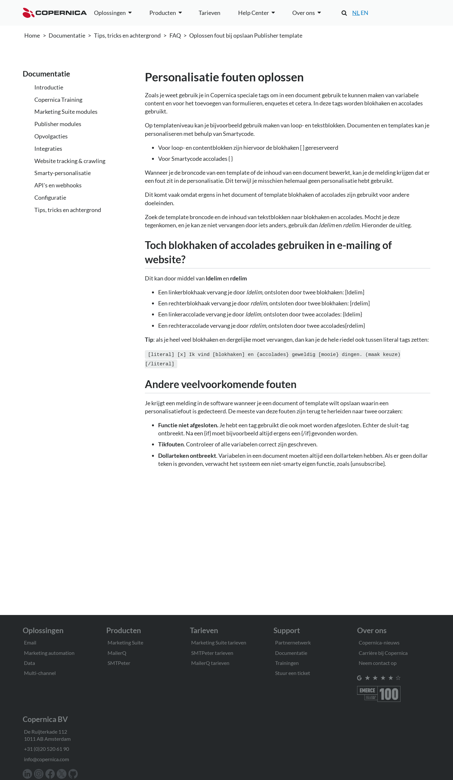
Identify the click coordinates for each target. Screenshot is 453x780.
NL (356, 12)
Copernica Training (58, 99)
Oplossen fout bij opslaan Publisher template (245, 35)
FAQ (175, 35)
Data (29, 663)
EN (364, 12)
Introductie (48, 87)
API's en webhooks (58, 185)
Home (32, 35)
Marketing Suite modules (66, 111)
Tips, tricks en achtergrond (127, 35)
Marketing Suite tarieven (218, 642)
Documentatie (67, 35)
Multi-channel (40, 673)
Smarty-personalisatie (62, 172)
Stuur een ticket (292, 673)
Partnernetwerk (293, 642)
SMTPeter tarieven (212, 653)
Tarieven (209, 12)
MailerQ (117, 653)
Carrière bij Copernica (383, 653)
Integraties (48, 148)
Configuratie (50, 197)
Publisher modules (57, 123)
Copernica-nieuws (379, 642)
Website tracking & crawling (69, 160)
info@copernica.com (46, 759)
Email (30, 642)
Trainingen (287, 663)
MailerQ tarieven (210, 663)
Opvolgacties (51, 136)
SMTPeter (119, 663)
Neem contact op (378, 663)
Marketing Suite (125, 642)
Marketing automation (49, 653)
